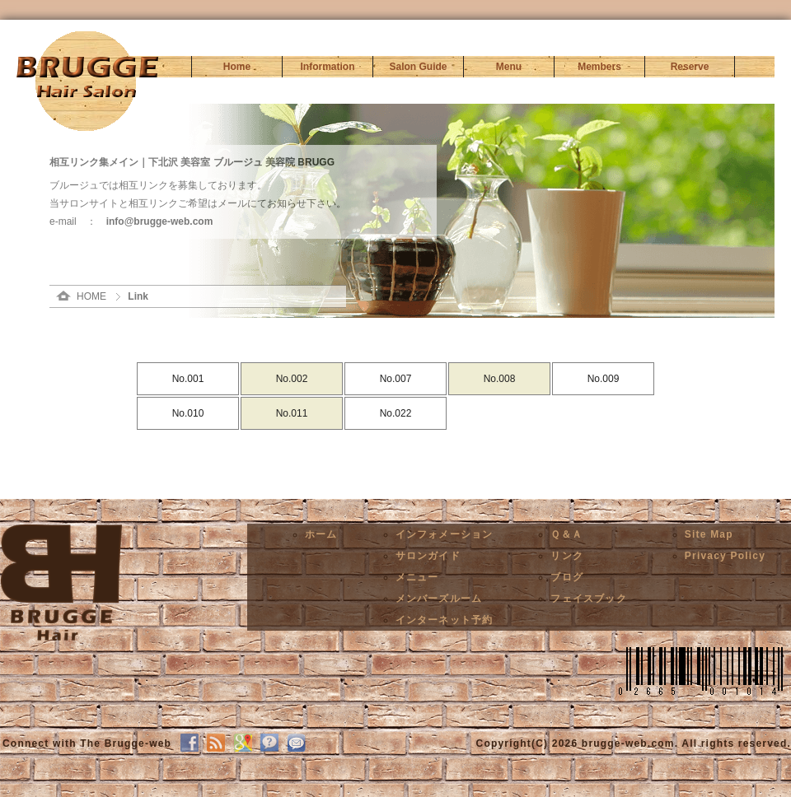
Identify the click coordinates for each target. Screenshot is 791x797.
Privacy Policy (725, 556)
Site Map (709, 534)
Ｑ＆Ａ (566, 534)
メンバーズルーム (439, 598)
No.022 (396, 413)
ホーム (321, 534)
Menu (509, 66)
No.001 (188, 379)
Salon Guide (418, 66)
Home (236, 66)
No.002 (292, 379)
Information (328, 66)
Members (599, 66)
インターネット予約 (445, 620)
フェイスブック (588, 598)
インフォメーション (445, 534)
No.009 (603, 379)
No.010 (188, 413)
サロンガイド (428, 556)
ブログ (566, 577)
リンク (566, 556)
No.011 (292, 413)
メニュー (417, 577)
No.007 (396, 379)
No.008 (500, 379)
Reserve (690, 66)
